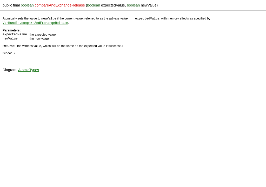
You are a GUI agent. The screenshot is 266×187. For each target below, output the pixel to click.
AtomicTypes (28, 69)
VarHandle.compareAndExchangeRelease (35, 22)
